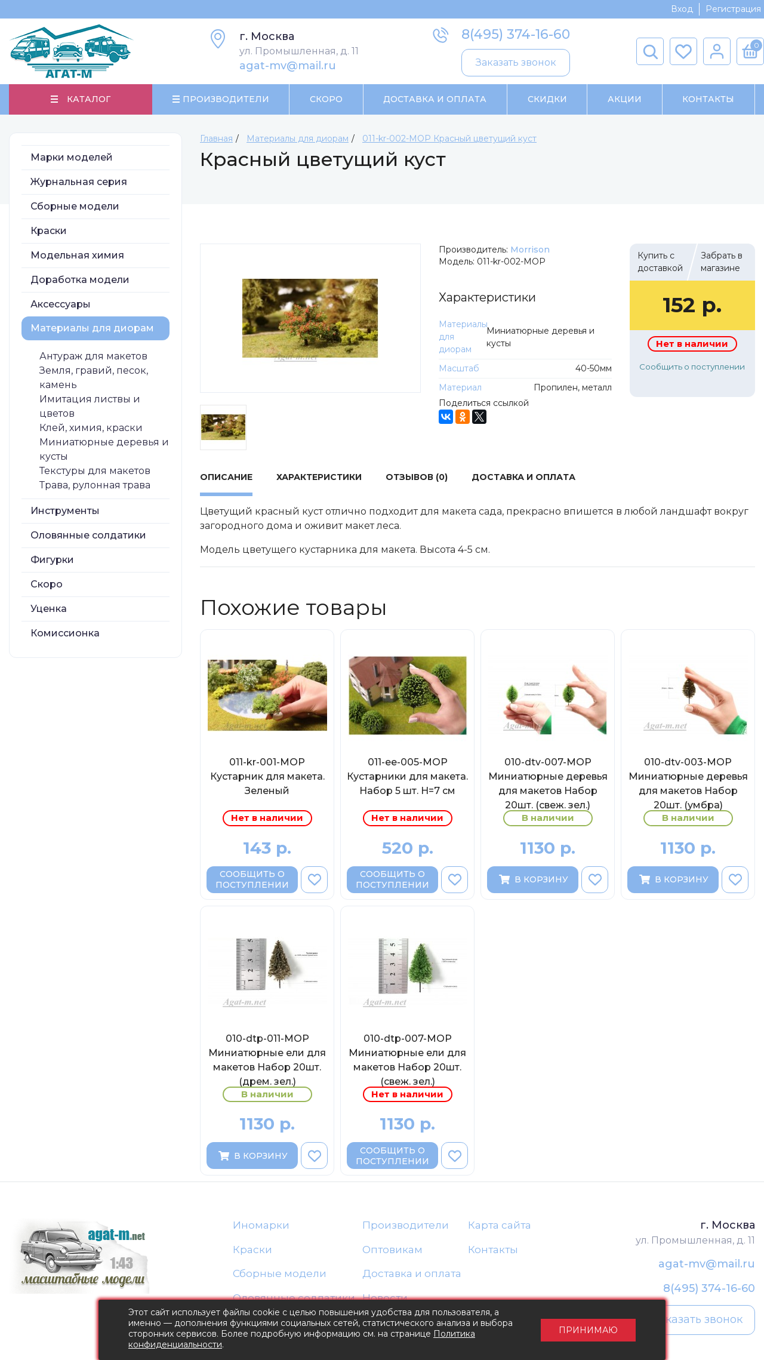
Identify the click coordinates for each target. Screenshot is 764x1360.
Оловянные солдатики (88, 535)
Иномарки (261, 1225)
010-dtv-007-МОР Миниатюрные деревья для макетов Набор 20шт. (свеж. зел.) (548, 783)
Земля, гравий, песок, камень (93, 377)
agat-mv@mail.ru (287, 65)
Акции (625, 99)
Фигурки (52, 559)
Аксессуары (60, 304)
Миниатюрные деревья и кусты (104, 449)
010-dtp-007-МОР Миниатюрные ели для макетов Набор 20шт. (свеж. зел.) (407, 1060)
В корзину (532, 879)
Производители (405, 1225)
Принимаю (588, 1330)
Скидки (547, 99)
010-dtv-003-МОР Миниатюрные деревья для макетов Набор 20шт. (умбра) (688, 783)
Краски (48, 230)
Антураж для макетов (93, 356)
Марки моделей (71, 157)
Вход (682, 9)
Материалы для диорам (92, 328)
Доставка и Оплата (434, 99)
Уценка (48, 608)
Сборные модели (74, 206)
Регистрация (733, 9)
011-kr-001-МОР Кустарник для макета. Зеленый (267, 776)
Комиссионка (65, 633)
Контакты (708, 99)
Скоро (326, 99)
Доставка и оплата (411, 1273)
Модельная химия (77, 255)
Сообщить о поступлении (692, 366)
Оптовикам (392, 1250)
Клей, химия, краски (91, 427)
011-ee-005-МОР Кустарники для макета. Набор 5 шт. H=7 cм (407, 776)
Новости (385, 1298)
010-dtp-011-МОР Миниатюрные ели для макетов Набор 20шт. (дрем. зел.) (267, 1060)
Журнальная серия (78, 181)
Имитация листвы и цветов (89, 406)
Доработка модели (80, 279)
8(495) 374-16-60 (515, 34)
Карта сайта (499, 1225)
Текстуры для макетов (94, 470)
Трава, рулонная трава (94, 485)
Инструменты (65, 510)
